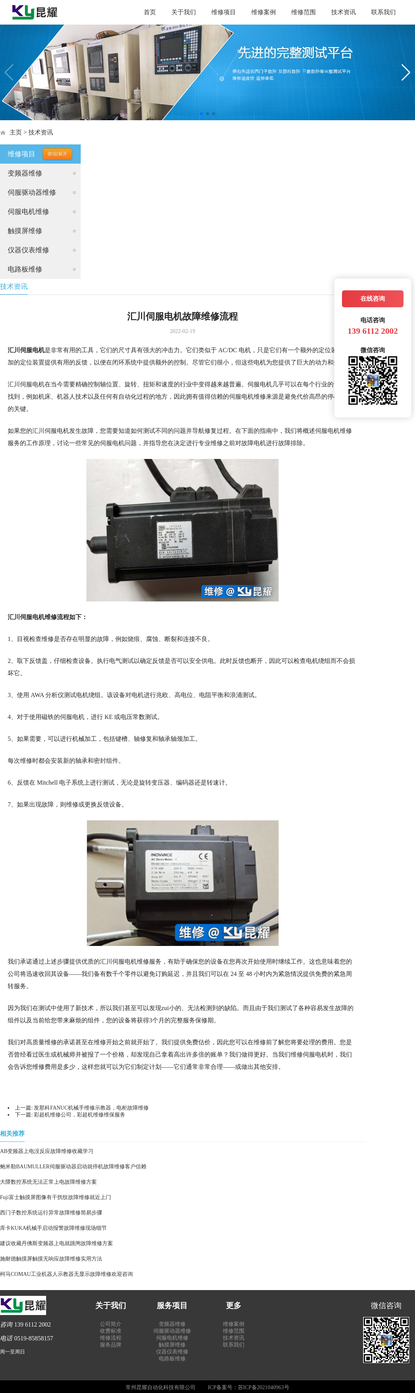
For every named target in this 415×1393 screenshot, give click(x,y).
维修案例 (263, 12)
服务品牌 (110, 1345)
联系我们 (383, 12)
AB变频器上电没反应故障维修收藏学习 (46, 1151)
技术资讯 (343, 12)
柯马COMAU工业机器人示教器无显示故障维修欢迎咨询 (66, 1274)
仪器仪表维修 (28, 250)
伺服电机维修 (28, 211)
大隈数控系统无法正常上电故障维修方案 (48, 1182)
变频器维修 (25, 173)
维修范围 (303, 12)
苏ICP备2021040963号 (263, 1387)
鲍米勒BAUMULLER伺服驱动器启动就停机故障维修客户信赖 (73, 1166)
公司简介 (110, 1324)
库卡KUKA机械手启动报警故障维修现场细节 (53, 1228)
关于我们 (183, 12)
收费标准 (110, 1331)
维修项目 (223, 12)
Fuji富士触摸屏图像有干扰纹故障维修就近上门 (55, 1197)
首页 (150, 12)
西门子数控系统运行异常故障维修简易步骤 (51, 1213)
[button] (201, 113)
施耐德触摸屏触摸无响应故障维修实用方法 (51, 1259)
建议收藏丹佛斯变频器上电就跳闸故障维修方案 (56, 1243)
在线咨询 (372, 298)
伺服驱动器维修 (32, 192)
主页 (16, 132)
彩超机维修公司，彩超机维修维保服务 (79, 1115)
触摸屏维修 (25, 231)
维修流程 (110, 1338)
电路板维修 (25, 269)
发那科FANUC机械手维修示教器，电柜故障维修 (91, 1108)
